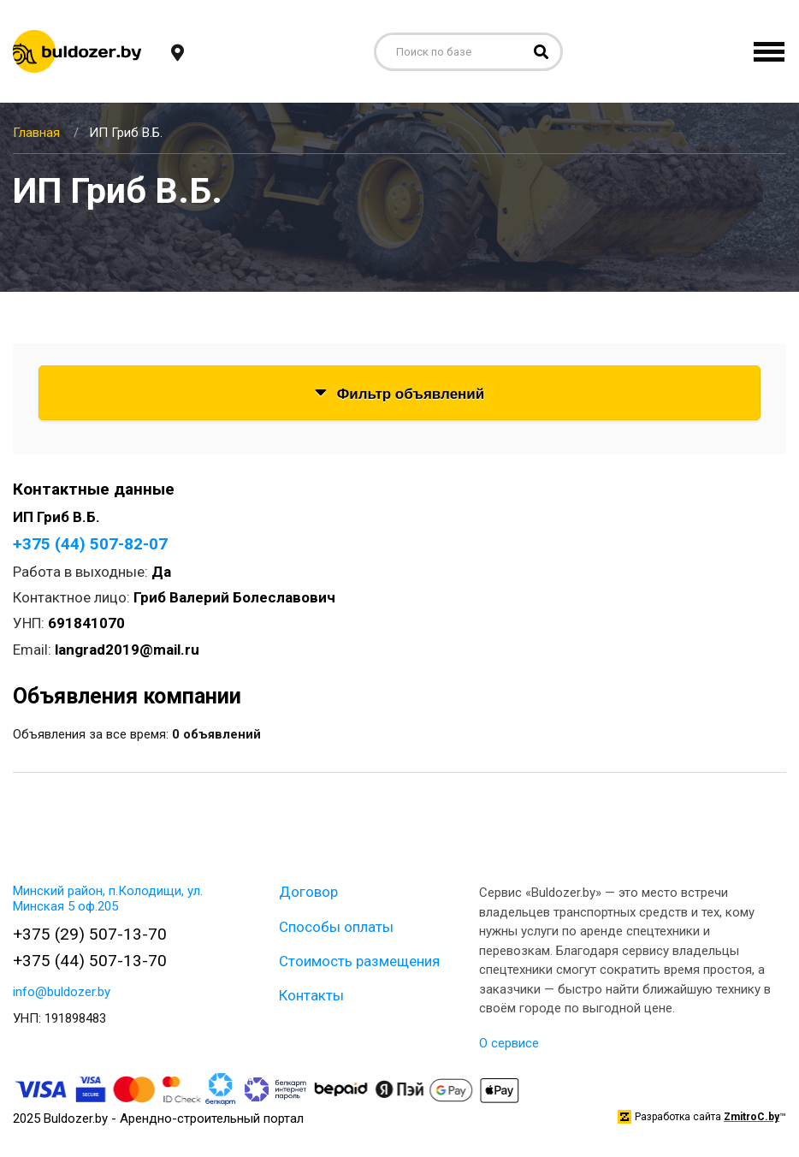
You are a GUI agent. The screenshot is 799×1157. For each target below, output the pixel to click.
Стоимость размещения (359, 961)
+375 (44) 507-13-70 (90, 960)
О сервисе (509, 1043)
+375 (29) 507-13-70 (90, 934)
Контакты (311, 995)
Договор (308, 891)
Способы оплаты (336, 926)
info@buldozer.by (61, 992)
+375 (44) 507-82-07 (90, 544)
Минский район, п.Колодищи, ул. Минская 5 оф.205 (108, 898)
